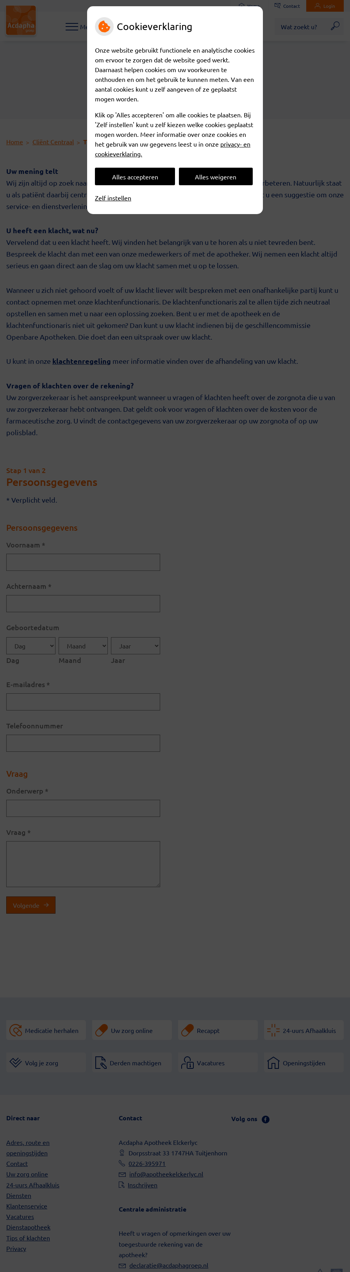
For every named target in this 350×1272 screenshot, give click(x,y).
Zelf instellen (113, 198)
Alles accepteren (135, 177)
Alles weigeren (215, 177)
